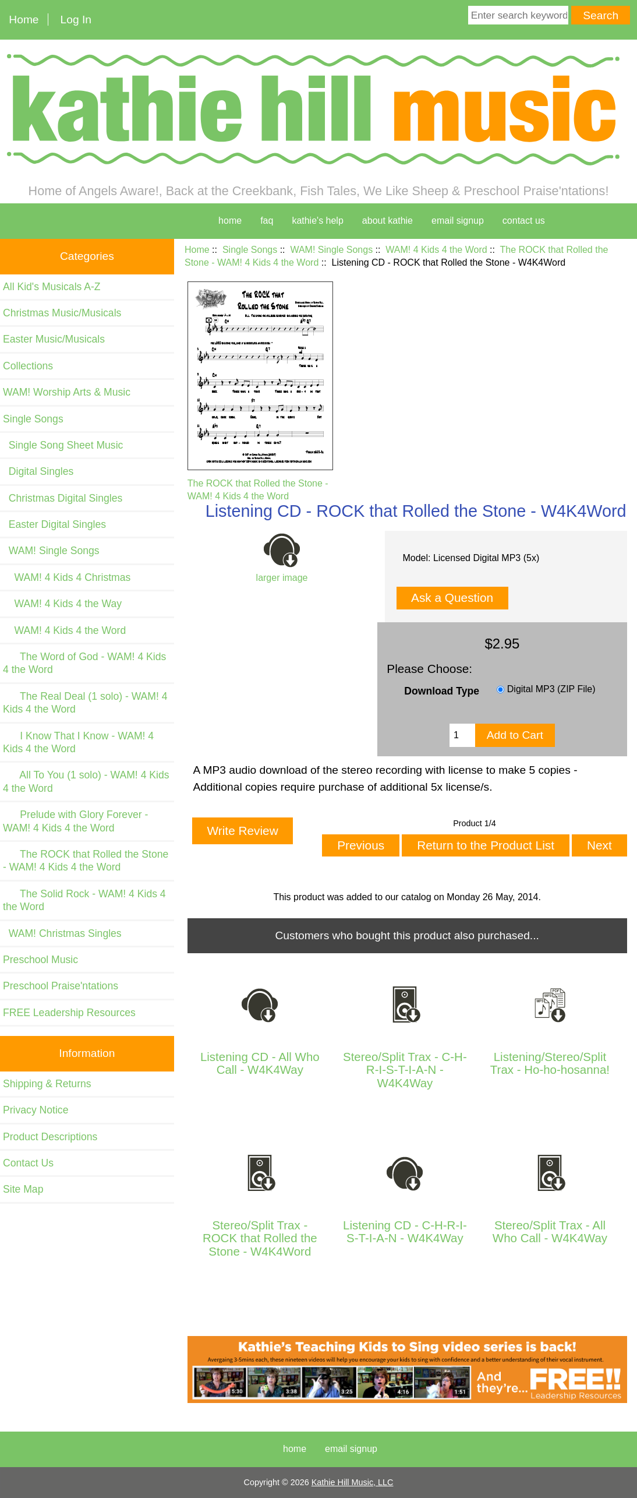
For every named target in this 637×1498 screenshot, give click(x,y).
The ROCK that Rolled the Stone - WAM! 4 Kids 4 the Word (260, 483)
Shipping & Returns (47, 1084)
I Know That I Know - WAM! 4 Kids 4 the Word (78, 742)
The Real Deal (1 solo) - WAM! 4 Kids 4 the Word (85, 702)
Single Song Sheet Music (63, 445)
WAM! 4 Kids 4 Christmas (66, 577)
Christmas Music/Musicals (62, 313)
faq (266, 220)
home (230, 220)
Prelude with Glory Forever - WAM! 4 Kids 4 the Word (75, 821)
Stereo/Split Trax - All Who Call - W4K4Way (550, 1232)
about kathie (387, 220)
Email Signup (457, 220)
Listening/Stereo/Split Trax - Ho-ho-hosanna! (550, 1063)
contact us (523, 220)
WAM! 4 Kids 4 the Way (62, 603)
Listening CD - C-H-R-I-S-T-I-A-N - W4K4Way (405, 1232)
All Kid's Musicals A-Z (52, 286)
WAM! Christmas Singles (62, 933)
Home (23, 19)
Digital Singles (38, 471)
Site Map (23, 1189)
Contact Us (28, 1163)
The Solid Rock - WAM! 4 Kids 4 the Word (84, 900)
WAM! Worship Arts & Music (66, 392)
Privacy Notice (35, 1110)
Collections (28, 366)
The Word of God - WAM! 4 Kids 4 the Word (84, 663)
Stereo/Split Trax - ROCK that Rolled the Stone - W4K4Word (260, 1238)
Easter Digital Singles (54, 524)
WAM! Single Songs (331, 250)
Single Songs (249, 250)
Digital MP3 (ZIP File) (551, 690)
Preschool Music (40, 959)
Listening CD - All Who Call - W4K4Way (260, 1063)
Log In (76, 19)
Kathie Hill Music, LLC (353, 1482)
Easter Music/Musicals (54, 339)
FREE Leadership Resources (69, 1012)
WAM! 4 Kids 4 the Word (436, 250)
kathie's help (317, 220)
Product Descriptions (50, 1137)
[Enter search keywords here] (518, 15)
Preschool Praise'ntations (60, 986)
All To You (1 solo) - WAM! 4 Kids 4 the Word (86, 781)
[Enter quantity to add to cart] (462, 735)
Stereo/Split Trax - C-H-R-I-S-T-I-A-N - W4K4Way (405, 1070)
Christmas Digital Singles (62, 498)
